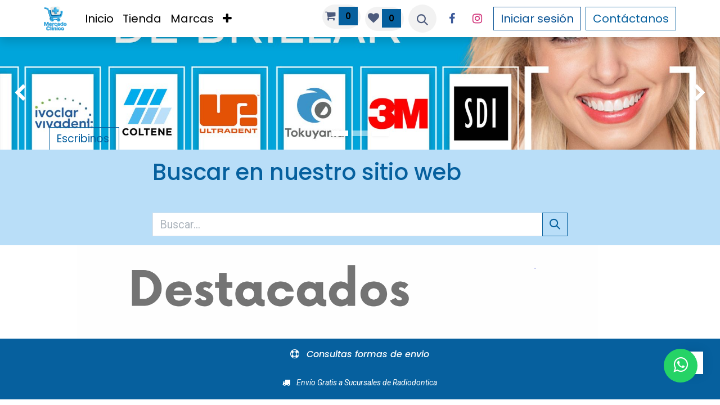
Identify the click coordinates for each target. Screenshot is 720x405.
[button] (422, 18)
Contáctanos (631, 18)
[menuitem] (99, 19)
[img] (28, 93)
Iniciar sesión (537, 18)
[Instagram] (477, 18)
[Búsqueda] (555, 224)
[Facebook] (452, 18)
